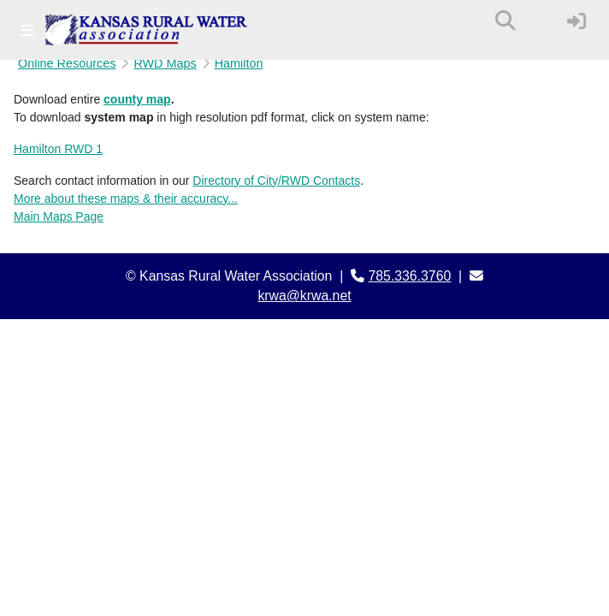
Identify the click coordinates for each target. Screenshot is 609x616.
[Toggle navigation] (27, 30)
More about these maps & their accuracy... (126, 198)
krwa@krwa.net (304, 295)
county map (137, 99)
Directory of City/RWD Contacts (276, 180)
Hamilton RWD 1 (58, 149)
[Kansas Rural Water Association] (146, 30)
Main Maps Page (58, 216)
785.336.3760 (410, 276)
